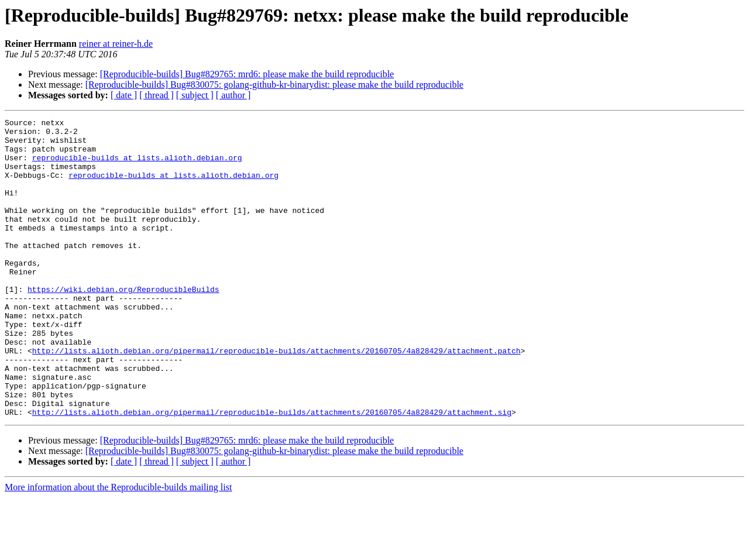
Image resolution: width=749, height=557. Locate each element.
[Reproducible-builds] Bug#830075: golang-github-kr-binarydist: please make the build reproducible (274, 85)
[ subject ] (195, 95)
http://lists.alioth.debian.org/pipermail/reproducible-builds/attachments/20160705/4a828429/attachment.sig (271, 471)
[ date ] (124, 95)
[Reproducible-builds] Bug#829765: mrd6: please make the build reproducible (247, 74)
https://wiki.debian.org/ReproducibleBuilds (123, 324)
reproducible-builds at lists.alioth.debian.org (137, 166)
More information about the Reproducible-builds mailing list (118, 547)
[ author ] (233, 95)
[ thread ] (156, 95)
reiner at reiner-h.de (116, 44)
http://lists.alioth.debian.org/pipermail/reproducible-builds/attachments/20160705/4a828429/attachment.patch (276, 398)
